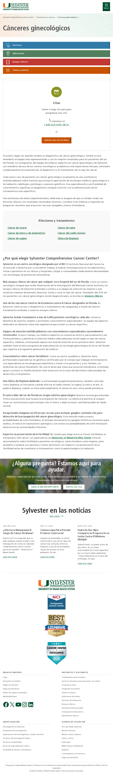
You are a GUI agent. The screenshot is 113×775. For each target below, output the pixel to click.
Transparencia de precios (72, 712)
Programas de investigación (15, 731)
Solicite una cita (74, 487)
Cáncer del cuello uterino (71, 233)
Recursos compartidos (12, 742)
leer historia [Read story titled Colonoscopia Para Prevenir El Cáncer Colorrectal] (47, 557)
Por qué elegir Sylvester (72, 727)
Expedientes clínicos (70, 716)
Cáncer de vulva (66, 228)
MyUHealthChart (10, 696)
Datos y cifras (67, 738)
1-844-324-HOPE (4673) (56, 125)
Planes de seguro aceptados (15, 693)
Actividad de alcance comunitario (17, 750)
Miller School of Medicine (72, 746)
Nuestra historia (68, 731)
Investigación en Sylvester (14, 727)
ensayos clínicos (94, 296)
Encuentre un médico (12, 681)
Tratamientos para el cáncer (74, 677)
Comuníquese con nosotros (73, 754)
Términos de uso (40, 765)
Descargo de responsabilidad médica (19, 765)
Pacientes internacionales (72, 708)
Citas (5, 677)
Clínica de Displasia (68, 238)
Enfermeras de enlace (71, 696)
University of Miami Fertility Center (71, 438)
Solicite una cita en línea (56, 140)
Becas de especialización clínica (16, 746)
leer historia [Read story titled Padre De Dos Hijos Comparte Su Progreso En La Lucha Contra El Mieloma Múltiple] (85, 564)
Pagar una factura (10, 685)
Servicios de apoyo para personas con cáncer (81, 681)
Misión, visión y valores (71, 734)
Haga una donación (11, 689)
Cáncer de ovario (17, 228)
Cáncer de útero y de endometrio (26, 233)
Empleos (65, 750)
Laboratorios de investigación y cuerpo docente (23, 734)
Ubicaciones (15, 53)
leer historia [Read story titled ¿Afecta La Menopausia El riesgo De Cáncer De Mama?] (10, 557)
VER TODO (56, 516)
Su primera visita (69, 685)
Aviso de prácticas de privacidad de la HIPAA (84, 765)
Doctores (14, 45)
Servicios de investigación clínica (16, 738)
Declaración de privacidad (57, 765)
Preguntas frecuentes (71, 689)
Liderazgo (66, 742)
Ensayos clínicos (17, 62)
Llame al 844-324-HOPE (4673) (44, 487)
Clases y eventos (17, 70)
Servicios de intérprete (71, 700)
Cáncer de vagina (17, 238)
